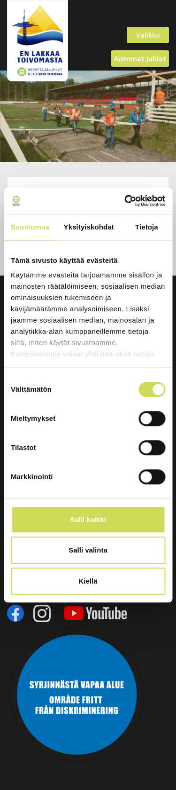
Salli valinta (88, 550)
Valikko (148, 35)
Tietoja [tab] (146, 227)
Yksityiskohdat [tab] (89, 227)
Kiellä (87, 581)
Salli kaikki (88, 519)
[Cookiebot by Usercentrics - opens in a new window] (125, 201)
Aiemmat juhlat (140, 58)
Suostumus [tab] (30, 227)
